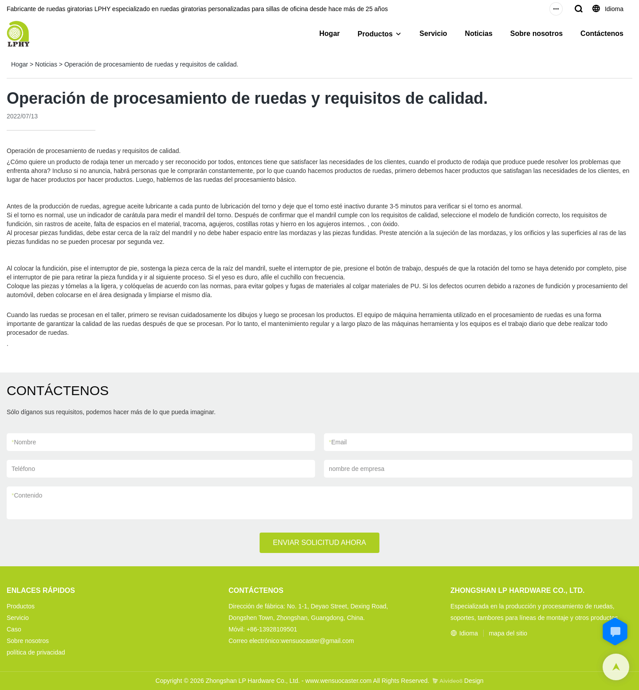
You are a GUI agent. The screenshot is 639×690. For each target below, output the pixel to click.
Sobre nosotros (536, 33)
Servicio (433, 33)
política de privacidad (36, 652)
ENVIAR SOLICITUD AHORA (319, 542)
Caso (14, 629)
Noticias (479, 33)
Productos (375, 34)
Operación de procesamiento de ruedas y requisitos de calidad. (151, 64)
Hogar (330, 33)
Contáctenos (601, 33)
